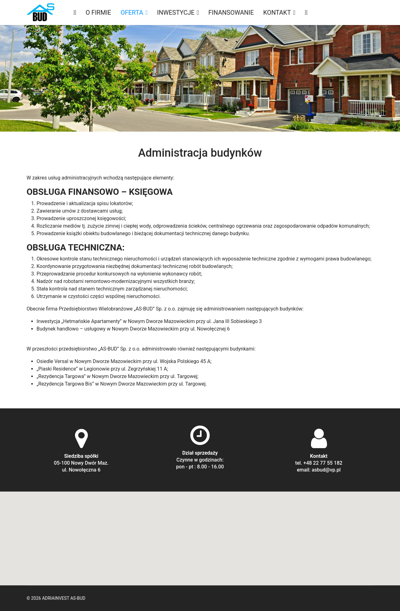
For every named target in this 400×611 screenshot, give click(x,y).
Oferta (132, 12)
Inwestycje (176, 12)
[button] (200, 532)
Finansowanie (231, 12)
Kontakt (277, 12)
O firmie (98, 12)
